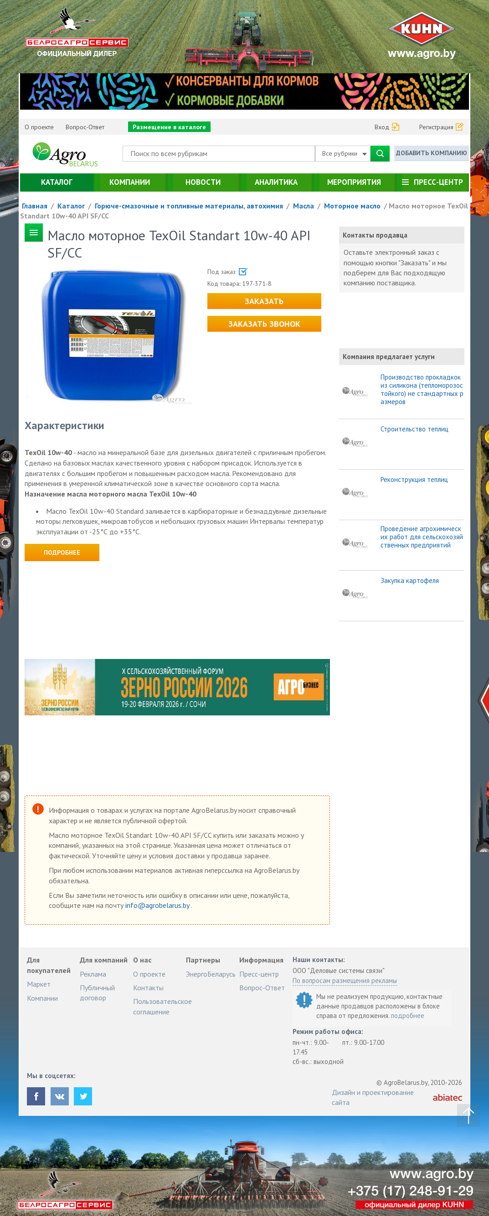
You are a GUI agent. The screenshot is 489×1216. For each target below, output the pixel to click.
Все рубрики (344, 153)
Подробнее (62, 552)
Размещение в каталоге (169, 127)
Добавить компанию (431, 153)
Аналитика (276, 182)
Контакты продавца (375, 235)
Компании (129, 182)
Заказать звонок (264, 324)
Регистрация (436, 127)
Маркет (39, 983)
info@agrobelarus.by (158, 905)
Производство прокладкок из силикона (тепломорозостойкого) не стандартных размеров (422, 389)
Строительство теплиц (414, 429)
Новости (203, 182)
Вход (382, 127)
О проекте (39, 127)
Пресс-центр (438, 182)
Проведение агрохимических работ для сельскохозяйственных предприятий (422, 537)
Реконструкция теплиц (414, 480)
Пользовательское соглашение (162, 1006)
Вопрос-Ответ (85, 127)
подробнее (407, 1015)
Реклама (93, 973)
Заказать (264, 301)
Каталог (56, 182)
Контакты (148, 987)
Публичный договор (97, 992)
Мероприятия (354, 182)
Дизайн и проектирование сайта (373, 1097)
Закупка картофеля (410, 581)
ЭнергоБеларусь (211, 973)
